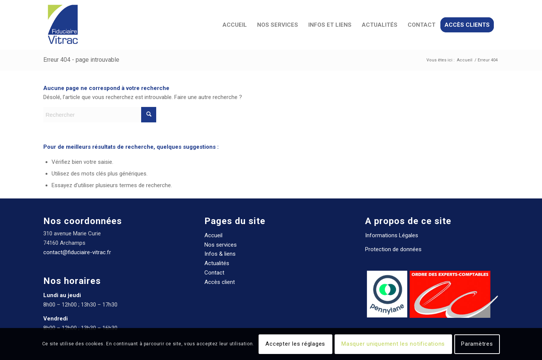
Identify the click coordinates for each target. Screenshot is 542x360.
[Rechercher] (99, 114)
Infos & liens (220, 253)
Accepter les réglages (295, 343)
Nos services (220, 244)
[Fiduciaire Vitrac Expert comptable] (62, 24)
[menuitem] (235, 24)
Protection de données (393, 249)
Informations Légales (391, 235)
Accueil (213, 235)
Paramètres (477, 343)
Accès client (219, 282)
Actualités (216, 263)
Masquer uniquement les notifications (393, 343)
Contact (214, 272)
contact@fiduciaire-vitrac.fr (77, 252)
